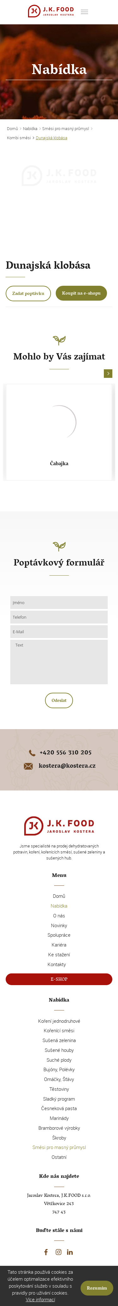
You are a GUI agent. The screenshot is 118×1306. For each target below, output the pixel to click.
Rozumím (97, 1289)
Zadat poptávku (28, 294)
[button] (108, 373)
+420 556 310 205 (59, 753)
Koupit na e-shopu (81, 294)
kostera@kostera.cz (59, 766)
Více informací (40, 1299)
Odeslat (59, 701)
